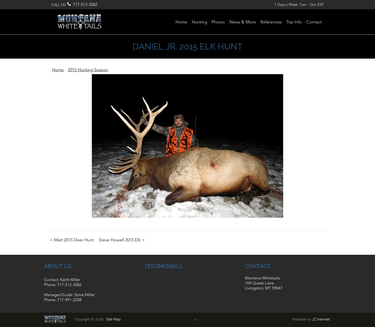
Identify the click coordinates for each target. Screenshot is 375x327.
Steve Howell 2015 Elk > (122, 240)
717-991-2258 (69, 299)
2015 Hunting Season (88, 70)
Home (58, 70)
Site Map (113, 319)
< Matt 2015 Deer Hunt (72, 240)
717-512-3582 (85, 4)
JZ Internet (321, 319)
